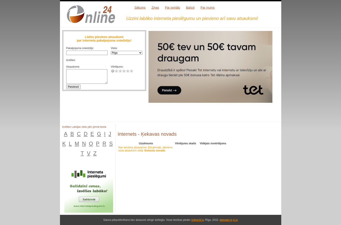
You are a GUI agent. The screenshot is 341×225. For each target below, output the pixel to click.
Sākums (140, 7)
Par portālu (172, 7)
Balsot (190, 7)
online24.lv (197, 219)
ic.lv (235, 219)
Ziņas (155, 7)
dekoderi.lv (226, 219)
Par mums (207, 7)
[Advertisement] (213, 115)
